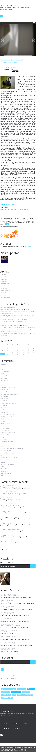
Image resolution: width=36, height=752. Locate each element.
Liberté (27, 309)
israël (14, 695)
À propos (15, 723)
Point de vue (4, 446)
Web (1, 475)
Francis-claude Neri (7, 204)
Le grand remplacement (7, 414)
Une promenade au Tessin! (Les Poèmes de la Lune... (15, 312)
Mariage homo (4, 428)
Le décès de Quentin (6, 632)
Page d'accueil (19, 60)
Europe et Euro (4, 392)
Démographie (4, 380)
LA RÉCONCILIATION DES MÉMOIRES (10, 596)
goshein (2, 487)
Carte (3, 549)
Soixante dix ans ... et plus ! (8, 608)
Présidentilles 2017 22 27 (7, 453)
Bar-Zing (24, 325)
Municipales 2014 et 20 (6, 441)
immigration (26, 692)
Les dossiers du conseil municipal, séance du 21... (14, 321)
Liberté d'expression (6, 423)
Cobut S (2, 517)
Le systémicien (8, 5)
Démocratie (3, 378)
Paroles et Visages (21, 319)
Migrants (2, 437)
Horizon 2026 (4, 399)
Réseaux (3, 460)
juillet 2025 (3, 295)
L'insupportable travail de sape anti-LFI (11, 309)
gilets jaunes (4, 396)
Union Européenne (5, 473)
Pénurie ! (3, 307)
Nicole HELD (3, 505)
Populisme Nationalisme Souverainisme (11, 448)
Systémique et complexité (7, 464)
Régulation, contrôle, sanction (8, 457)
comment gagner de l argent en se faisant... (12, 327)
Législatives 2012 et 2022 (7, 417)
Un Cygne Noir (4, 471)
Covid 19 (2, 374)
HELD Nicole (3, 541)
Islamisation (3, 408)
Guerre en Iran (4, 620)
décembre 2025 (4, 283)
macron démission (23, 222)
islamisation (30, 689)
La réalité (10, 535)
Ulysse (9, 523)
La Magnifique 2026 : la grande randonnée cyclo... (14, 333)
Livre (1, 426)
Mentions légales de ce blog (23, 745)
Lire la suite (30, 247)
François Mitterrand (13, 517)
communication (4, 371)
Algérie (10, 511)
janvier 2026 (3, 281)
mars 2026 (3, 277)
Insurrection (3, 405)
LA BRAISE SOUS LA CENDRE (8, 650)
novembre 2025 (4, 286)
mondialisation (4, 439)
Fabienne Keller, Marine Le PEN (9, 394)
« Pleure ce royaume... (6, 602)
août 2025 (3, 293)
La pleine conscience (6, 638)
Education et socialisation (7, 387)
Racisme (2, 455)
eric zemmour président (10, 222)
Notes (25, 723)
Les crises (3, 421)
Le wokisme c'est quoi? (7, 319)
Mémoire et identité (13, 529)
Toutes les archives (5, 297)
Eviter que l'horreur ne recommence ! (18, 493)
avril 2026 (3, 274)
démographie (5, 692)
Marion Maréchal (5, 435)
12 (2, 350)
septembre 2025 (5, 290)
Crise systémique (5, 376)
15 (17, 350)
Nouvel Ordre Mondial (6, 444)
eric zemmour (21, 689)
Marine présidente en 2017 (8, 432)
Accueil (5, 723)
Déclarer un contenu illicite (12, 745)
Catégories (6, 728)
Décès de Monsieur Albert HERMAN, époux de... (13, 330)
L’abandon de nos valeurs (7, 60)
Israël (2, 410)
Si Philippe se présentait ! (15, 499)
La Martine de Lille (5, 412)
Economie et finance (6, 385)
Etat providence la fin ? (8, 69)
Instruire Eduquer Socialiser (8, 403)
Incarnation (11, 307)
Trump (2, 466)
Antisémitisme (4, 367)
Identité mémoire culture (7, 401)
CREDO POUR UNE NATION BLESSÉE (10, 626)
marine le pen (16, 692)
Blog (1, 369)
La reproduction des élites (7, 614)
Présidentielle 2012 (5, 451)
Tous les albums (4, 265)
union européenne (7, 698)
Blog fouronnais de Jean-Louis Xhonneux (16, 330)
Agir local (3, 364)
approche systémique (8, 689)
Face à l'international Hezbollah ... (10, 325)
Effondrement (4, 389)
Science (2, 462)
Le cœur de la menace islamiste (10, 62)
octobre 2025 (4, 288)
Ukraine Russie (4, 469)
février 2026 (3, 279)
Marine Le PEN (4, 430)
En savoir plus (22, 750)
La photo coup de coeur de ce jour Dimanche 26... (14, 315)
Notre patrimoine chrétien (15, 487)
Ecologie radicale (5, 383)
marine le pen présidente (25, 695)
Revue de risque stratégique (8, 644)
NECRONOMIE (32, 327)
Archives (17, 728)
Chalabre (3, 323)
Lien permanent (6, 219)
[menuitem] (7, 60)
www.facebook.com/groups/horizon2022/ (14, 209)
